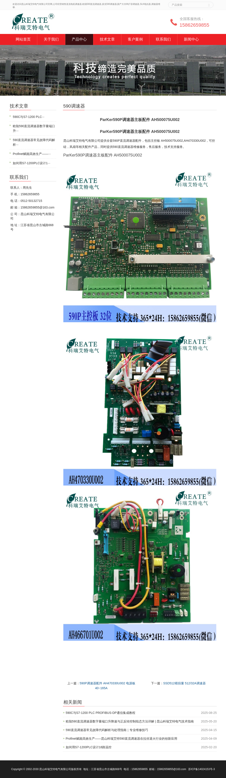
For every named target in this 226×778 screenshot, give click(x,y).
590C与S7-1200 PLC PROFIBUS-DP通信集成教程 (100, 713)
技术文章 (107, 39)
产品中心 (79, 39)
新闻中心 (191, 39)
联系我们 (163, 39)
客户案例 (135, 39)
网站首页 (23, 39)
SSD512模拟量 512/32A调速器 (184, 683)
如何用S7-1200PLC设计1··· (31, 163)
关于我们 (51, 39)
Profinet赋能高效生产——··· (32, 154)
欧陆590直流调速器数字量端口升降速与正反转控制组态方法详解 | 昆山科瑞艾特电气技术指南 (130, 721)
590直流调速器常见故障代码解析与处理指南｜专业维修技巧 (107, 730)
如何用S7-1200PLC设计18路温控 (89, 747)
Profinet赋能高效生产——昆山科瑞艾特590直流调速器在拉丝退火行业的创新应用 (121, 738)
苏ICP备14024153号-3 (201, 769)
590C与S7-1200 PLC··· (28, 117)
